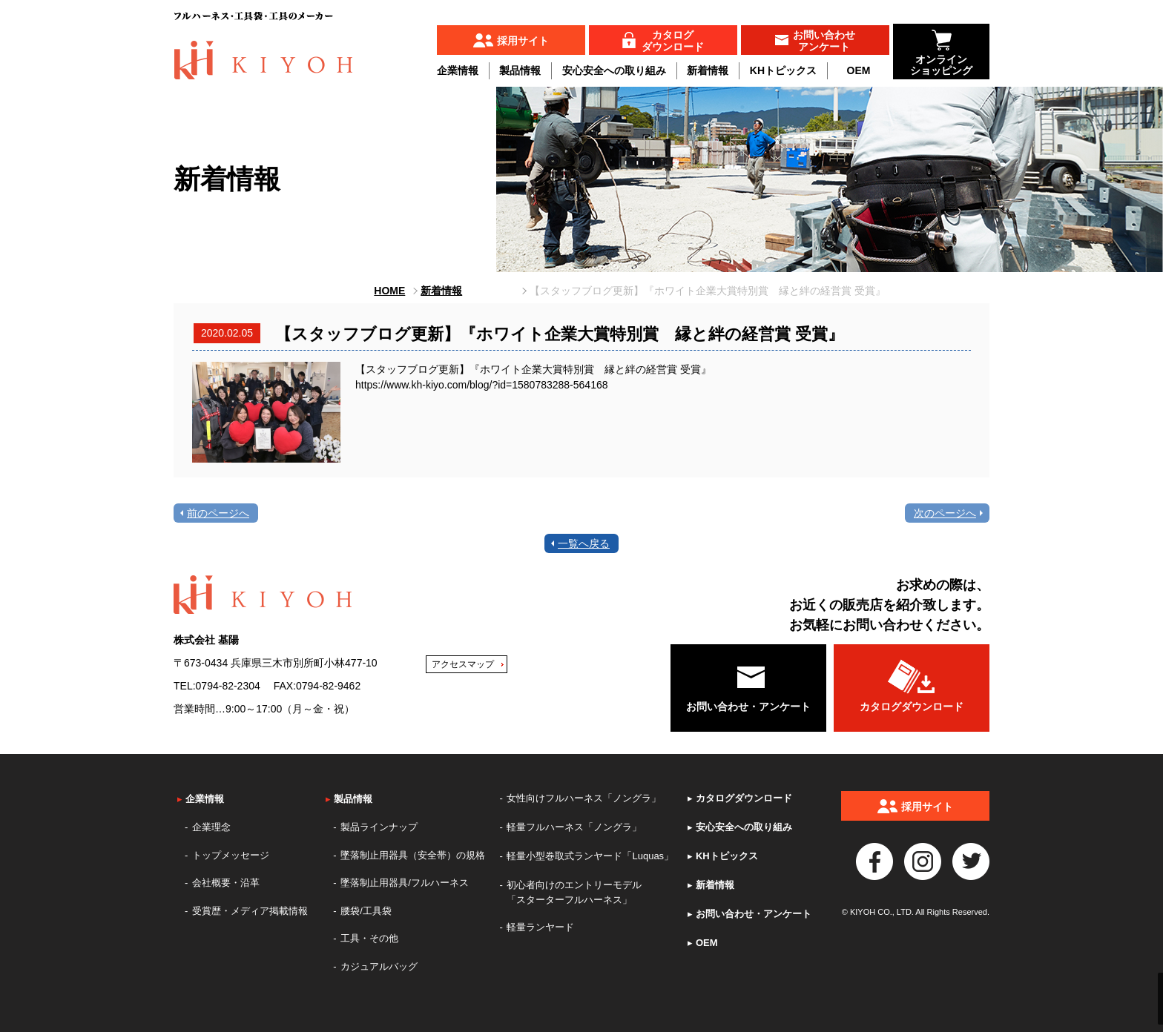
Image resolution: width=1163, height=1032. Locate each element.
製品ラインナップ (379, 827)
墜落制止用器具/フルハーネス (404, 882)
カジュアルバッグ (379, 966)
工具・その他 (369, 938)
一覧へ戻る (584, 543)
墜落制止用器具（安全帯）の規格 (412, 855)
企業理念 (211, 827)
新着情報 (707, 70)
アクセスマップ (463, 664)
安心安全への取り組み (614, 70)
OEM (859, 70)
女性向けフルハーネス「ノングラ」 (584, 798)
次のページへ (945, 513)
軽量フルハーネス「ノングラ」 (574, 827)
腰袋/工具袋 (366, 910)
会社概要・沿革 (226, 882)
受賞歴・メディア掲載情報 (250, 910)
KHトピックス (783, 70)
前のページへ (218, 513)
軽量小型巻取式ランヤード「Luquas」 (590, 855)
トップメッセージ (230, 855)
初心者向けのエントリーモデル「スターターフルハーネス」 (574, 892)
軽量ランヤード (540, 927)
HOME (389, 291)
